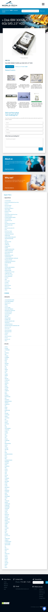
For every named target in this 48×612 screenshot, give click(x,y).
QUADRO (6, 433)
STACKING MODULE (8, 256)
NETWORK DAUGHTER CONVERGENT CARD (12, 325)
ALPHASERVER (7, 519)
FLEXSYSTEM (7, 414)
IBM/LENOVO (7, 487)
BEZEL (6, 452)
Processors (7, 284)
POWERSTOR (7, 404)
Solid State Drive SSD (8, 220)
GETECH (6, 482)
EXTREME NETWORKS (8, 460)
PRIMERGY (6, 540)
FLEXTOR (6, 475)
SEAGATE (6, 558)
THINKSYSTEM (7, 538)
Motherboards (7, 253)
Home (5, 582)
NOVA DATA (7, 424)
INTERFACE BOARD (8, 270)
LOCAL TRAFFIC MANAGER (9, 301)
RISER (6, 368)
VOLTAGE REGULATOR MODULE (10, 261)
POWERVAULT (7, 380)
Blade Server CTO (8, 327)
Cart (5, 589)
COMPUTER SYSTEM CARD (9, 234)
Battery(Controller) (8, 288)
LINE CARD (6, 316)
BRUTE (6, 457)
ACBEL (6, 427)
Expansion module (8, 241)
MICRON (6, 520)
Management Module (8, 259)
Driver (6, 229)
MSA (5, 398)
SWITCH (6, 304)
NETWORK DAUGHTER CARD (9, 321)
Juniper (6, 488)
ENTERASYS (7, 353)
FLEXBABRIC (7, 357)
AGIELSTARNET (7, 496)
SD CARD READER (8, 200)
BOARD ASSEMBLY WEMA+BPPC (10, 237)
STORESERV (7, 478)
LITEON (6, 497)
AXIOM (6, 526)
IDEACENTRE (7, 461)
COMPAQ (6, 523)
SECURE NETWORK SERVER (9, 300)
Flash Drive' (7, 213)
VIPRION (6, 375)
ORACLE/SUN (7, 553)
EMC (5, 552)
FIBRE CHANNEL (7, 210)
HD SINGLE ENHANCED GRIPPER (10, 217)
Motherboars (7, 287)
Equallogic (6, 348)
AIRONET (6, 494)
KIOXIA (6, 531)
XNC (5, 366)
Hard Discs (6, 277)
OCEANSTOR (7, 430)
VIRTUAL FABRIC (7, 544)
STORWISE (7, 528)
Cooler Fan (6, 204)
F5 (5, 351)
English (11, 10)
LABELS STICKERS (8, 268)
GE (5, 537)
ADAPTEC (6, 502)
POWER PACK (7, 522)
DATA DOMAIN (7, 507)
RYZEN (6, 484)
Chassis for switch (8, 207)
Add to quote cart (9, 66)
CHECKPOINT (7, 508)
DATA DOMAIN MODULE (9, 252)
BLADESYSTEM (7, 410)
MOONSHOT (7, 399)
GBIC (5, 532)
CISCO (6, 550)
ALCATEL (6, 469)
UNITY (6, 473)
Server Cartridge (7, 307)
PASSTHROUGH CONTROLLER (10, 310)
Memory (6, 264)
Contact (5, 587)
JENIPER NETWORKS (8, 401)
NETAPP (6, 564)
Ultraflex (6, 445)
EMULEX (6, 556)
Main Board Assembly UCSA (9, 228)
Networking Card (8, 303)
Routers (6, 334)
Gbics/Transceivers (8, 336)
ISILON (6, 464)
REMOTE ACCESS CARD (9, 225)
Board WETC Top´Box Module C (10, 223)
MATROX (6, 389)
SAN (5, 437)
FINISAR (6, 386)
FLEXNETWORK (7, 504)
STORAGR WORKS (8, 541)
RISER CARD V (7, 315)
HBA (5, 354)
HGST (6, 392)
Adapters (6, 265)
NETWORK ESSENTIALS (9, 454)
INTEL (6, 565)
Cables (6, 240)
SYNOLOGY (7, 516)
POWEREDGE (7, 466)
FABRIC (6, 436)
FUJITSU (6, 561)
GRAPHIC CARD (7, 235)
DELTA (6, 493)
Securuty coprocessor (8, 232)
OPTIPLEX (6, 365)
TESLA (6, 446)
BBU (5, 419)
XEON (6, 529)
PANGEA (6, 369)
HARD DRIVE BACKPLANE (9, 238)
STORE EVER (7, 501)
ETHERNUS (7, 395)
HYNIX (6, 362)
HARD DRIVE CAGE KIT (8, 216)
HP (5, 546)
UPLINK (6, 371)
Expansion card (7, 339)
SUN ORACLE (7, 417)
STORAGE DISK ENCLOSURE (9, 249)
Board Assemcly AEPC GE (9, 208)
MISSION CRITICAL (8, 443)
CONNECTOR (7, 244)
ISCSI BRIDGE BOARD (8, 312)
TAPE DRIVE (7, 243)
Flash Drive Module (8, 205)
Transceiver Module (8, 313)
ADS (5, 499)
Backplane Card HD (8, 211)
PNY (5, 442)
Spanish (3, 11)
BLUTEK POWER (7, 543)
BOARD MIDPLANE (8, 262)
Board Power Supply (8, 231)
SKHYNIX (6, 517)
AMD (6, 467)
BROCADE (6, 562)
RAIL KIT (6, 226)
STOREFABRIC (7, 350)
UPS (5, 434)
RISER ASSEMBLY (8, 318)
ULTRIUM (6, 247)
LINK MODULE (7, 322)
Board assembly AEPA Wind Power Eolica (12, 202)
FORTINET (6, 448)
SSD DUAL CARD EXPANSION (9, 267)
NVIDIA (6, 408)
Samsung (6, 421)
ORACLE (6, 479)
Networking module (8, 331)
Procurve (6, 381)
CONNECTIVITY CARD (8, 273)
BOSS (6, 360)
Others (6, 290)
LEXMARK (6, 534)
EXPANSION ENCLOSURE (9, 255)
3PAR (6, 472)
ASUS (6, 455)
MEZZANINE (7, 481)
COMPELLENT (7, 505)
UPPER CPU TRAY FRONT (9, 250)
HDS (5, 372)
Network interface (8, 285)
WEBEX (6, 525)
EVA (5, 451)
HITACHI (6, 559)
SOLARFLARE (7, 440)
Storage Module (7, 246)
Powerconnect (7, 535)
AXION (6, 384)
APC (5, 425)
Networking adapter (8, 330)
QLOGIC (6, 555)
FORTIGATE (7, 463)
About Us (6, 584)
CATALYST (6, 513)
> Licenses (6, 293)
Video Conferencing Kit (8, 274)
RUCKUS (6, 439)
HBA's (6, 279)
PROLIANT (6, 413)
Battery (6, 222)
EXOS (6, 377)
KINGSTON (6, 549)
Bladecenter (7, 514)
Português (16, 10)
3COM (6, 511)
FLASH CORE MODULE (8, 276)
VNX (5, 405)
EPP (5, 411)
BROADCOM (7, 490)
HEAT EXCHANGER (8, 219)
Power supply (7, 280)
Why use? (6, 585)
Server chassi (7, 328)
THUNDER (6, 356)
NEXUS (6, 393)
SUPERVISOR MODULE (9, 324)
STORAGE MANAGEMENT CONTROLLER (11, 258)
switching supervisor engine (9, 271)
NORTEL (6, 347)
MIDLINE (6, 359)
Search (42, 11)
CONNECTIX (7, 390)
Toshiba (6, 431)
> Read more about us (9, 169)
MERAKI (6, 416)
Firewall (6, 337)
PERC (6, 458)
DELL (5, 547)
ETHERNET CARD (7, 319)
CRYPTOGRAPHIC (8, 428)
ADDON (6, 422)
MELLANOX (7, 363)
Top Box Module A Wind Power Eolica (11, 214)
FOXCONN (6, 387)
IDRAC (6, 476)
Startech (6, 470)
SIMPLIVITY (6, 402)
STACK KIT (6, 333)
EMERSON (6, 383)
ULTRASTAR (7, 491)
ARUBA (6, 407)
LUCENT (6, 485)
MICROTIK (6, 378)
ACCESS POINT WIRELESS (9, 309)
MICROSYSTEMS (7, 396)
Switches (6, 306)
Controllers (7, 282)
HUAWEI (6, 374)
